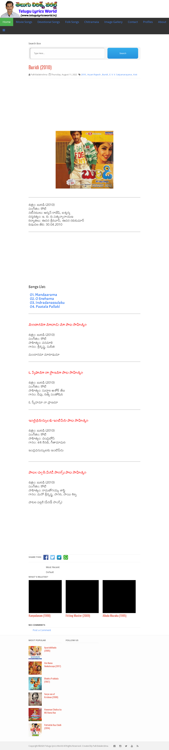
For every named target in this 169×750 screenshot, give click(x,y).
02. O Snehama (42, 298)
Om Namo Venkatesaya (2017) (52, 664)
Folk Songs (72, 22)
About (162, 22)
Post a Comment (42, 630)
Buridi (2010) (40, 67)
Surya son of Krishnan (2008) (51, 695)
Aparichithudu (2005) (50, 649)
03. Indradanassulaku (47, 302)
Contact (133, 22)
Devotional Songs (48, 22)
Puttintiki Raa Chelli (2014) (52, 726)
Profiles (148, 22)
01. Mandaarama (43, 294)
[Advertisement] (84, 104)
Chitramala (91, 22)
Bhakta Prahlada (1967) (51, 680)
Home (7, 22)
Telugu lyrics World (54, 746)
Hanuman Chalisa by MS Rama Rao (52, 711)
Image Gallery (113, 22)
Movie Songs (24, 22)
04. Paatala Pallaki (45, 306)
